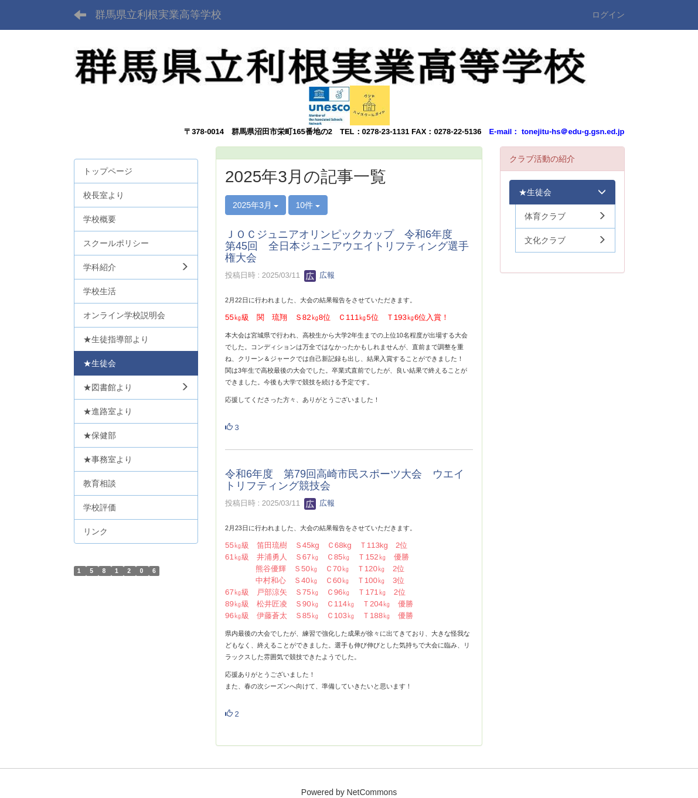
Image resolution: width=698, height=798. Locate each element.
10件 (308, 205)
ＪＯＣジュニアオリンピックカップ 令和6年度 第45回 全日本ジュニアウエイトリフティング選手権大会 (347, 246)
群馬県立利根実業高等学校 (158, 15)
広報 (319, 275)
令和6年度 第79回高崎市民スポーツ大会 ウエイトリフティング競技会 (344, 480)
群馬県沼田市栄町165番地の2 (281, 131)
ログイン (608, 14)
